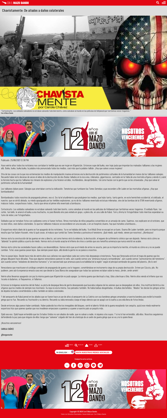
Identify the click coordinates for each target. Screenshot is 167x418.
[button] (67, 365)
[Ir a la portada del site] (88, 345)
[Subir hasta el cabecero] (98, 345)
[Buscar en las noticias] (158, 3)
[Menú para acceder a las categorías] (163, 3)
